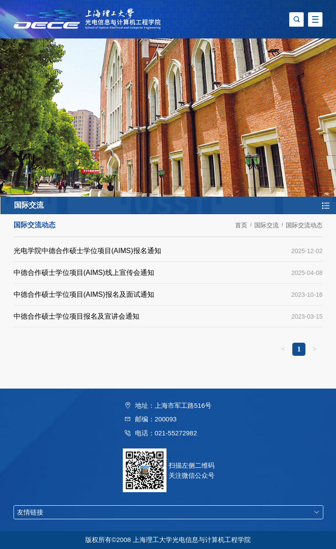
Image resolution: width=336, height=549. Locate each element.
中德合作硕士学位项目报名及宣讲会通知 (76, 316)
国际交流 (266, 225)
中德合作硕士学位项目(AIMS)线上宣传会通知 (84, 272)
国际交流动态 (304, 225)
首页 (241, 225)
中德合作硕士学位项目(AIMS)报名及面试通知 (84, 294)
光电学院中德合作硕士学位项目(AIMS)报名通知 (87, 250)
